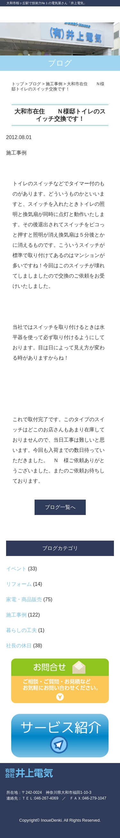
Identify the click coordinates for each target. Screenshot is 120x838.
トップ (18, 83)
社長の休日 (19, 645)
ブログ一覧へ (60, 507)
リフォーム (19, 584)
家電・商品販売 (24, 599)
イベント (16, 568)
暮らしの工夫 (21, 630)
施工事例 (16, 615)
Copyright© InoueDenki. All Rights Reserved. (60, 820)
